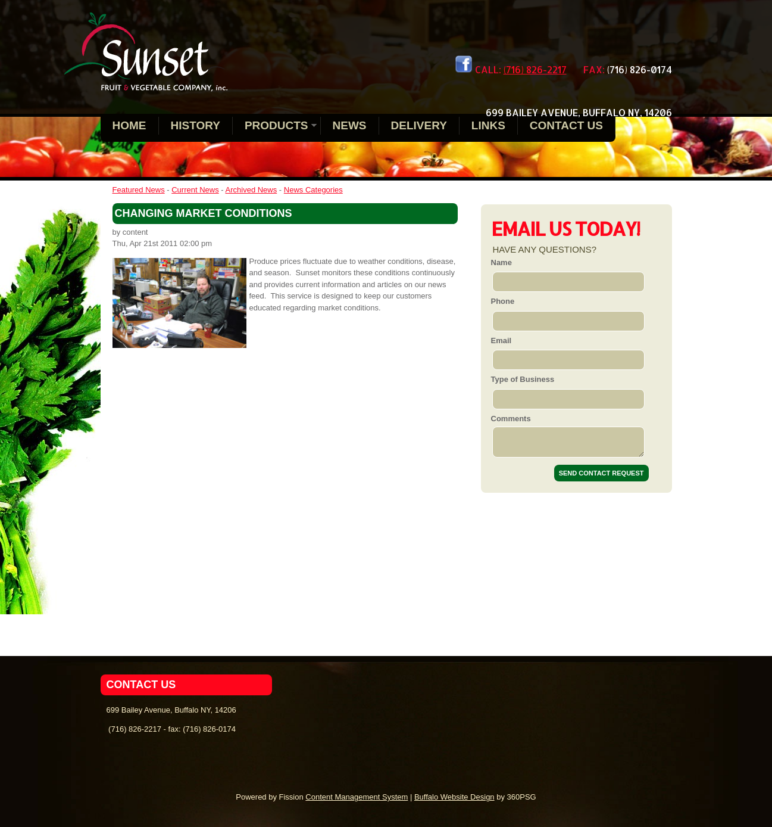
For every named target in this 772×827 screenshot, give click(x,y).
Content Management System (356, 796)
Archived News (251, 189)
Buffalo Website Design (454, 796)
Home (129, 125)
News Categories (313, 189)
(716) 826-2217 (535, 69)
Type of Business (523, 379)
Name (501, 262)
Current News (194, 189)
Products (276, 125)
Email (501, 340)
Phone (503, 301)
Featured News (138, 189)
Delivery (419, 125)
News (350, 125)
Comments (511, 418)
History (195, 125)
